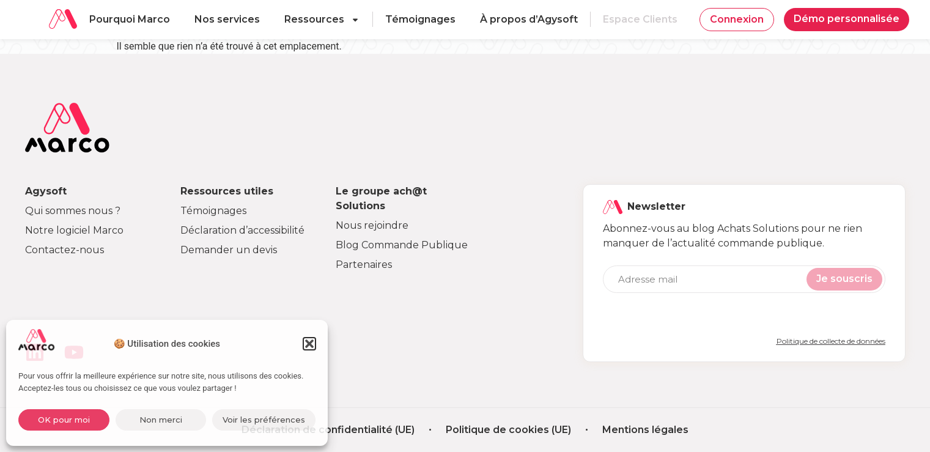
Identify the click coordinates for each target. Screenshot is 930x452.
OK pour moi (64, 419)
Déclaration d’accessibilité (242, 230)
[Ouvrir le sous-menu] (358, 19)
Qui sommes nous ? (72, 211)
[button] (309, 344)
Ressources (314, 19)
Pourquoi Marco (129, 19)
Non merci (160, 419)
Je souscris (844, 278)
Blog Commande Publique (402, 245)
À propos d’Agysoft (529, 19)
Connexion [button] (737, 19)
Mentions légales (645, 429)
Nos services (227, 19)
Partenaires (364, 264)
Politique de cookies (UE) (508, 429)
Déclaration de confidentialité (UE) (328, 429)
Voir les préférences (264, 419)
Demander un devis (228, 250)
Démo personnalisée (846, 18)
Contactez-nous (64, 250)
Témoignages (420, 19)
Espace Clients (640, 19)
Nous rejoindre (372, 225)
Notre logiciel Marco (74, 230)
